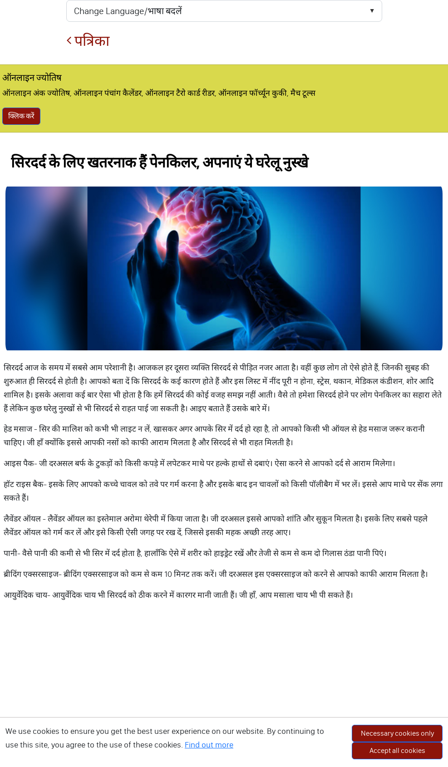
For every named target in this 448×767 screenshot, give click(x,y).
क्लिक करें (21, 116)
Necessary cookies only (397, 733)
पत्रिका (87, 41)
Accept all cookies (397, 750)
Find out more (209, 745)
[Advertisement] (224, 700)
